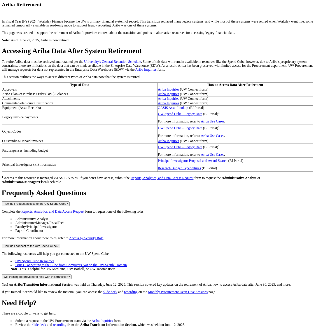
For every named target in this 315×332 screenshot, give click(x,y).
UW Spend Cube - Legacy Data (180, 114)
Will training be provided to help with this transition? (37, 276)
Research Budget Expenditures (179, 168)
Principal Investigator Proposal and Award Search (193, 161)
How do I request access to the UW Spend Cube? (36, 203)
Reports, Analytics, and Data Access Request (162, 178)
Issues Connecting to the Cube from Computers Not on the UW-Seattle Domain (71, 265)
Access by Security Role (86, 238)
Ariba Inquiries (145, 69)
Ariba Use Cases (212, 121)
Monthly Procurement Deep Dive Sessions (178, 292)
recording (130, 292)
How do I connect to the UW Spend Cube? (31, 246)
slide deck (110, 292)
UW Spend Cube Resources (34, 261)
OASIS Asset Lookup (173, 108)
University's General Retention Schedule (112, 61)
